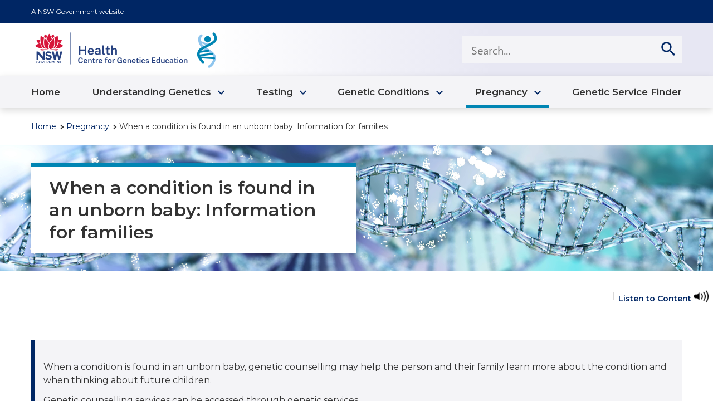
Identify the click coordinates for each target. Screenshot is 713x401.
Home (43, 126)
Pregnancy (87, 126)
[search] (668, 49)
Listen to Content (654, 299)
